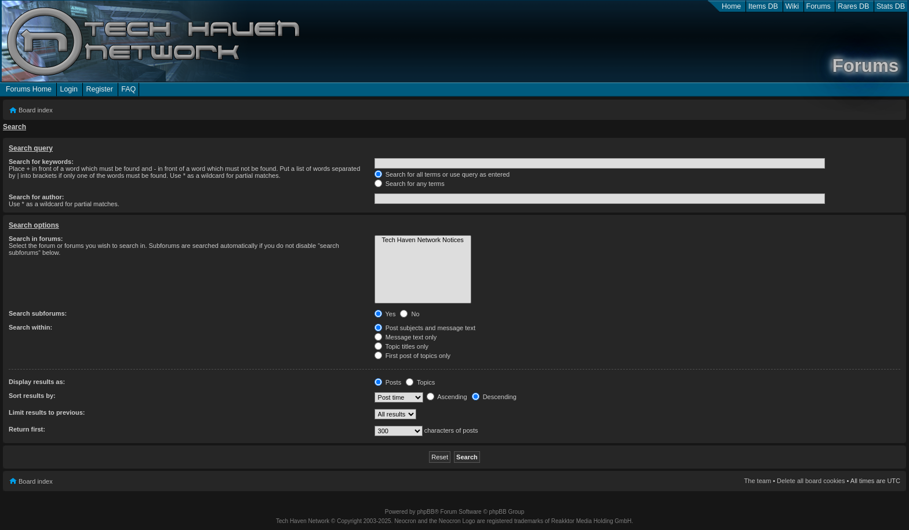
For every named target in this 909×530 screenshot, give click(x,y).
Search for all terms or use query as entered (442, 174)
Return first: (27, 429)
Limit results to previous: (47, 412)
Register (99, 89)
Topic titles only (401, 346)
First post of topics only (412, 355)
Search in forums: (36, 238)
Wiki (792, 6)
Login (69, 89)
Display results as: (37, 381)
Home (731, 6)
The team (757, 480)
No (409, 313)
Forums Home (29, 89)
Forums (818, 6)
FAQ (128, 89)
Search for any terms (409, 183)
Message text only (405, 337)
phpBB (425, 512)
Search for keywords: (41, 161)
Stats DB (891, 6)
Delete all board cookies (811, 480)
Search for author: (36, 196)
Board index (36, 110)
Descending (494, 396)
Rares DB (853, 6)
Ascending (447, 396)
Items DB (763, 6)
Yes (385, 313)
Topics (420, 382)
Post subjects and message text (424, 327)
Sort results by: (32, 395)
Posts (388, 382)
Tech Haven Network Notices (423, 240)
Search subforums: (38, 313)
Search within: (30, 327)
